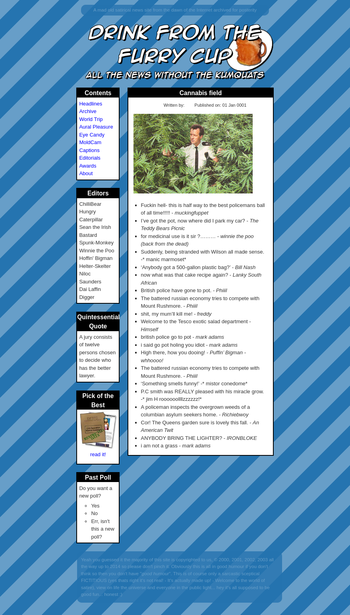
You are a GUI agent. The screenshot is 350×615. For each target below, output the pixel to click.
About (86, 173)
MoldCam (90, 142)
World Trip (90, 119)
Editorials (89, 158)
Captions (89, 150)
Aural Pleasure (96, 127)
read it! (98, 454)
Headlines (90, 104)
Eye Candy (91, 135)
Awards (87, 166)
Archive (87, 111)
